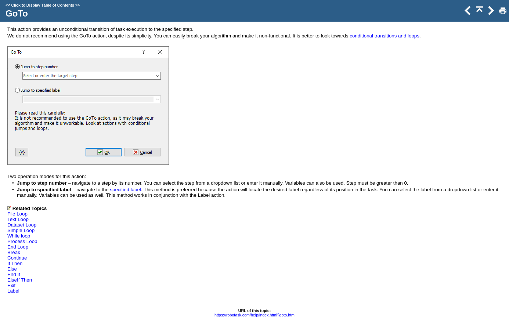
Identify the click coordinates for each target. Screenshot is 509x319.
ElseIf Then (19, 280)
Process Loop (22, 241)
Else (12, 269)
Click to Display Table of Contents (42, 5)
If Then (14, 263)
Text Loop (18, 219)
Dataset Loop (21, 225)
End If (13, 274)
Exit (11, 285)
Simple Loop (21, 230)
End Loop (17, 247)
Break (13, 252)
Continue (17, 258)
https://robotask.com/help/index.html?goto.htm (254, 315)
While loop (18, 236)
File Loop (17, 214)
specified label (125, 189)
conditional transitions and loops (384, 36)
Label (13, 291)
